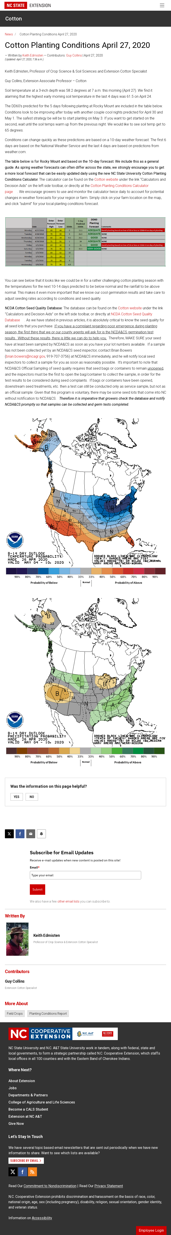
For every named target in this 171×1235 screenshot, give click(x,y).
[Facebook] (22, 1171)
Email (35, 867)
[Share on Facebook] (20, 833)
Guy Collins (74, 55)
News (9, 34)
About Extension (21, 1081)
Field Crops (15, 1013)
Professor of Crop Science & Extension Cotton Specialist (65, 942)
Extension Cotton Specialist (21, 988)
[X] (12, 1171)
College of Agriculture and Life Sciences (41, 1102)
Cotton (13, 19)
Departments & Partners (28, 1095)
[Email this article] (30, 833)
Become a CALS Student (28, 1109)
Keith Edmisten (32, 55)
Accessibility (42, 1218)
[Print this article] (41, 833)
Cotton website (106, 179)
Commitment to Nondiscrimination (50, 1186)
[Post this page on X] (9, 833)
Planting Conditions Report (48, 1013)
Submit (38, 889)
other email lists (68, 901)
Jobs (12, 1088)
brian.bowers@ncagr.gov (25, 356)
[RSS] (32, 1171)
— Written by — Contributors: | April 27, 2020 (54, 55)
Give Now (16, 1124)
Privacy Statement (108, 1186)
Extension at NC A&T (25, 1116)
